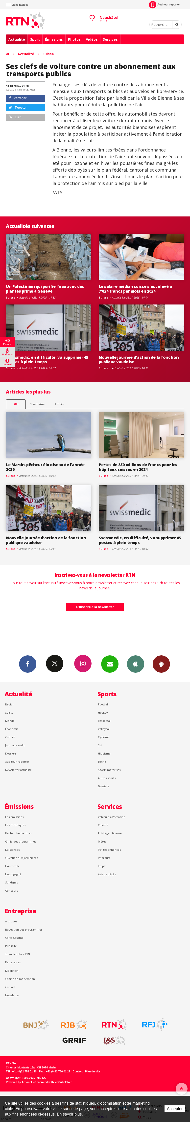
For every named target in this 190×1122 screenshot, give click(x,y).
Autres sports (107, 778)
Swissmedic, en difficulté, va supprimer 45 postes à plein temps (47, 360)
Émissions (54, 39)
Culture (10, 737)
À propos (11, 921)
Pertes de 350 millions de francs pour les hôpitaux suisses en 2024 (138, 467)
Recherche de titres (18, 833)
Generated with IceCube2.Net (52, 1082)
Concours (11, 890)
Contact (10, 987)
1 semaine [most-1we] (37, 404)
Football (103, 704)
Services (110, 39)
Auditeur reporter (17, 761)
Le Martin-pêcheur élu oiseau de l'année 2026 (45, 467)
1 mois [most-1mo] (59, 404)
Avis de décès (107, 874)
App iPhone (135, 663)
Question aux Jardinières (21, 857)
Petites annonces (109, 849)
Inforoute (104, 857)
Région (9, 704)
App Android (161, 663)
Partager (17, 98)
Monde (10, 720)
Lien (15, 117)
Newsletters (110, 663)
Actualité (16, 39)
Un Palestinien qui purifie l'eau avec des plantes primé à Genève (45, 289)
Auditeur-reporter (164, 4)
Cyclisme (104, 737)
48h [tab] (16, 404)
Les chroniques (15, 825)
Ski (100, 745)
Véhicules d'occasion (111, 817)
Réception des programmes (23, 929)
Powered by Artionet (19, 1082)
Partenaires (13, 962)
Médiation (12, 970)
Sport (35, 39)
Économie (12, 728)
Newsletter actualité (18, 769)
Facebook (27, 663)
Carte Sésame (14, 937)
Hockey (103, 712)
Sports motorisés (109, 769)
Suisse (48, 54)
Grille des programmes (20, 841)
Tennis (102, 761)
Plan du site (92, 1071)
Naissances (12, 849)
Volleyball (104, 728)
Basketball (104, 720)
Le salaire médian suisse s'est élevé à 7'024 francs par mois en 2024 (135, 289)
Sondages (11, 882)
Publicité (11, 945)
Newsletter (12, 995)
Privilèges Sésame (110, 833)
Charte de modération (20, 978)
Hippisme (104, 753)
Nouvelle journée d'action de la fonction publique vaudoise (139, 360)
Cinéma (103, 825)
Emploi (102, 866)
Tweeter (18, 107)
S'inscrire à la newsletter (95, 607)
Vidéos (92, 39)
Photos (74, 39)
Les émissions (14, 817)
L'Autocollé (12, 866)
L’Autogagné (13, 874)
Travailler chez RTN (17, 954)
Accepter (175, 1109)
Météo (102, 841)
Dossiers (10, 753)
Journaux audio (15, 745)
